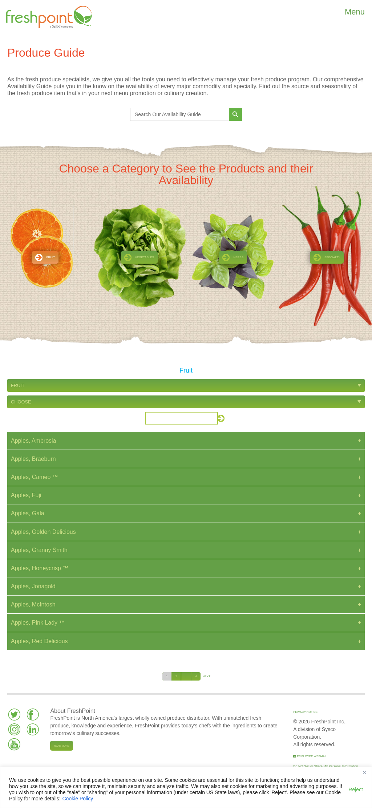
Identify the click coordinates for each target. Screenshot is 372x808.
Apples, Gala (27, 513)
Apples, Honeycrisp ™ (39, 568)
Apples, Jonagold (33, 586)
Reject (355, 789)
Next (206, 676)
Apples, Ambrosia (33, 441)
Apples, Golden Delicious (43, 532)
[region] (186, 787)
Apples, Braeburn (33, 459)
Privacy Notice (305, 712)
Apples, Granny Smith (39, 550)
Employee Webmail (310, 756)
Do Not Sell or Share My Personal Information (325, 766)
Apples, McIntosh (33, 604)
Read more (61, 745)
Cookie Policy (77, 798)
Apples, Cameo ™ (34, 477)
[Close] (364, 772)
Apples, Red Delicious (39, 641)
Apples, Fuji (26, 495)
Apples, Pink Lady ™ (38, 623)
